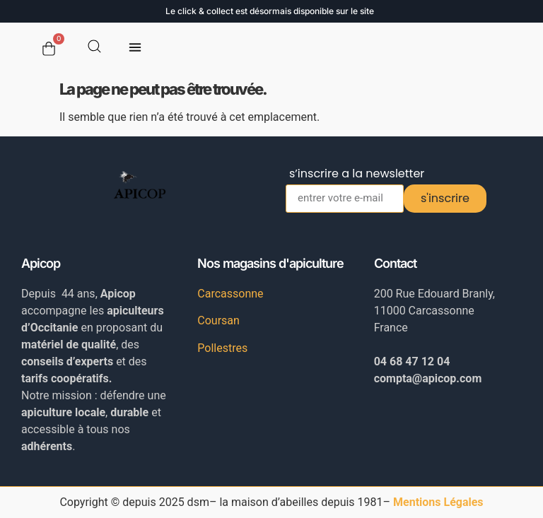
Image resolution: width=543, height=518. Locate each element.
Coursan (218, 320)
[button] (135, 49)
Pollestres (222, 348)
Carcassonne (230, 293)
